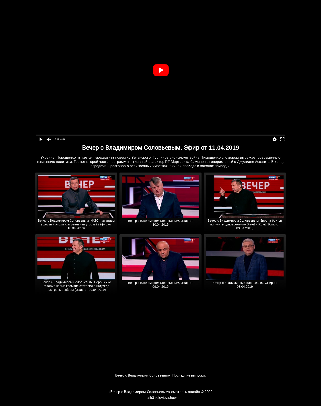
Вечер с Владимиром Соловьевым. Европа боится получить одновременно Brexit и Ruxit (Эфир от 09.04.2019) (245, 222)
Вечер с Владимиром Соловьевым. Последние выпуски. (160, 375)
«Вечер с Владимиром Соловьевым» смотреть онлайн (154, 392)
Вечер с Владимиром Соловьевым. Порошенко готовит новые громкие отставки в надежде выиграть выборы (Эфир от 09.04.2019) (76, 284)
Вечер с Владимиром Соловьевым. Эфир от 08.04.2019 (245, 282)
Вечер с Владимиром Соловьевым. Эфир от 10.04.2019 (160, 220)
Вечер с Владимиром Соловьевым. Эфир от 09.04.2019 (160, 282)
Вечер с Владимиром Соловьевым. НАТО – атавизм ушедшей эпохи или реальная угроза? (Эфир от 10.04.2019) (76, 222)
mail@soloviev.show (160, 398)
